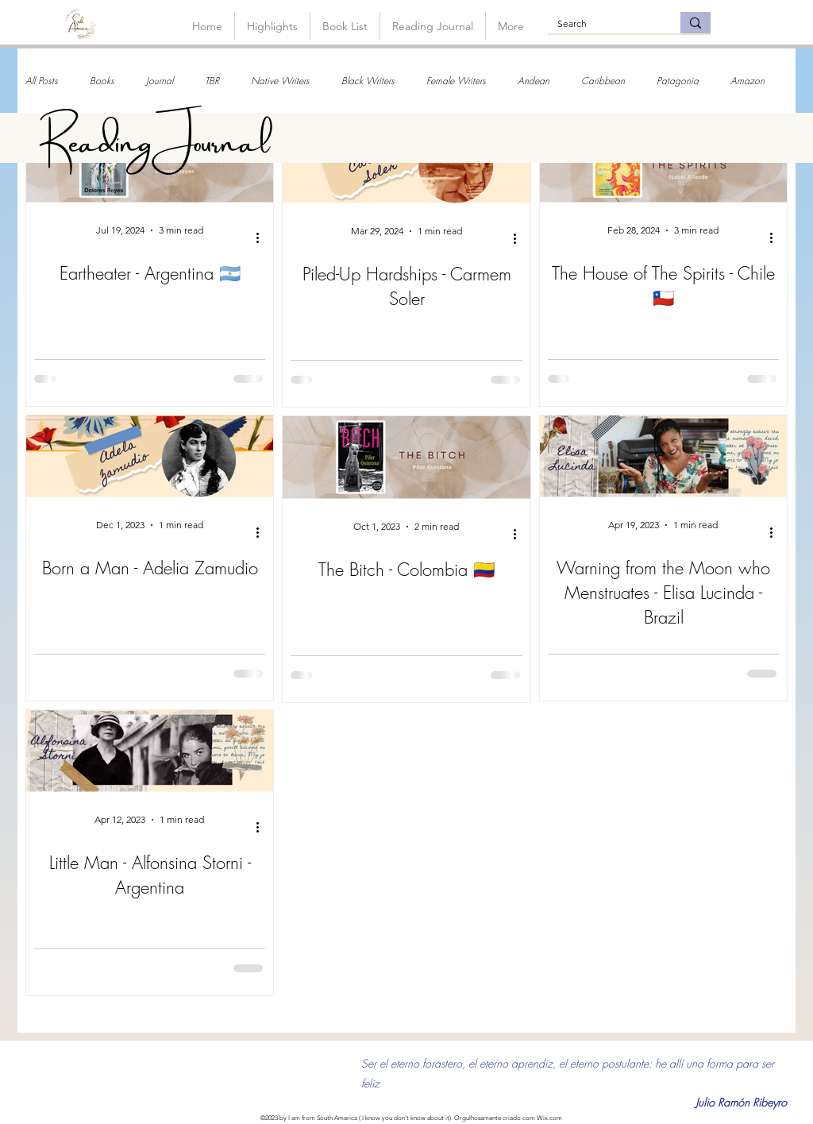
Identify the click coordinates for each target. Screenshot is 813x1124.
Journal (159, 81)
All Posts (41, 81)
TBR (212, 81)
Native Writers (280, 81)
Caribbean (603, 81)
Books (102, 81)
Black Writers (368, 81)
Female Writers (456, 81)
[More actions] (262, 237)
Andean (533, 81)
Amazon (747, 81)
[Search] (602, 24)
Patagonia (678, 81)
